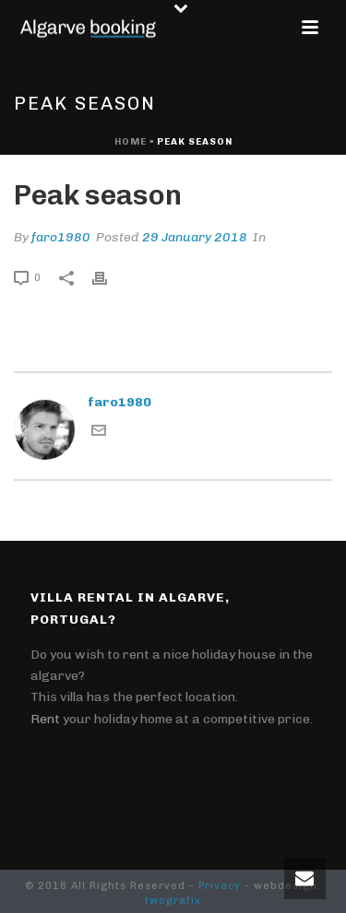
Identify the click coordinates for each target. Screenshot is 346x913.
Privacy (219, 886)
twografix (173, 901)
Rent (45, 719)
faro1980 (60, 237)
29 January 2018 (194, 237)
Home (130, 141)
